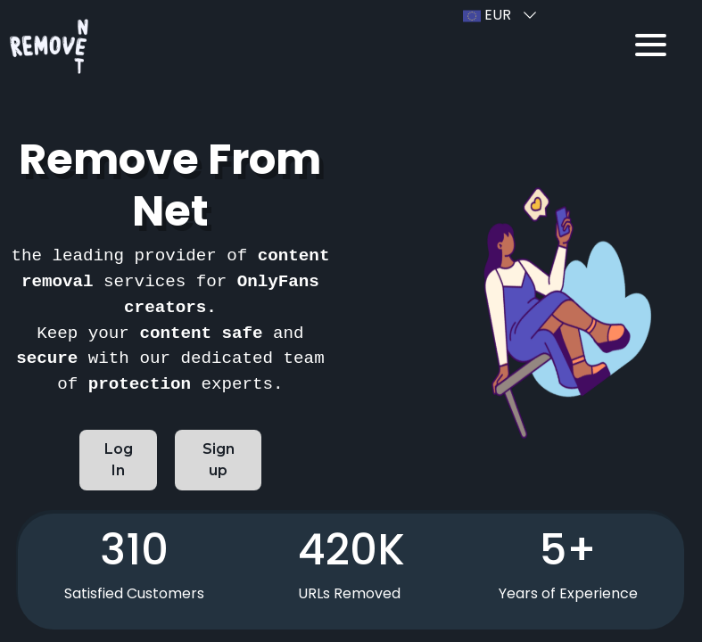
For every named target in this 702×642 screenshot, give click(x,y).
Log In (122, 459)
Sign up (227, 459)
